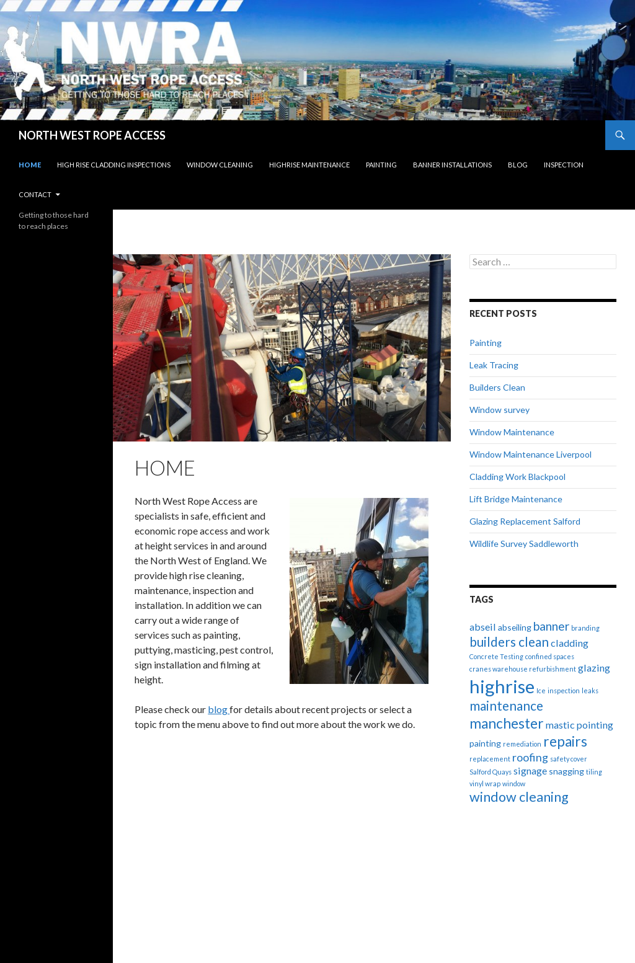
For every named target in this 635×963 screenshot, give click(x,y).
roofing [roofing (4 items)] (530, 757)
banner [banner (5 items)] (551, 626)
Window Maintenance (511, 432)
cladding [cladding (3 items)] (569, 643)
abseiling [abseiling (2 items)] (514, 627)
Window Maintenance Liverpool (530, 454)
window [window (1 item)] (513, 783)
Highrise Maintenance (309, 165)
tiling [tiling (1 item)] (594, 772)
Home (30, 165)
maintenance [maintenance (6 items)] (506, 705)
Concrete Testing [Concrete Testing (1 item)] (496, 656)
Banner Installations (452, 165)
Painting (381, 165)
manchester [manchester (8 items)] (506, 723)
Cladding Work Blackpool (517, 476)
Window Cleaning (220, 165)
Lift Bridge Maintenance (515, 499)
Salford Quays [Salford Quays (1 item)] (490, 772)
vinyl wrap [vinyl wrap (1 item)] (484, 783)
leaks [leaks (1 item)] (590, 690)
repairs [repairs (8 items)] (565, 741)
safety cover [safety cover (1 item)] (568, 759)
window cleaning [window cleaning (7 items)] (519, 797)
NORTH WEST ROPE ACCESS (92, 135)
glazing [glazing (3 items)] (594, 667)
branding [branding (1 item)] (585, 628)
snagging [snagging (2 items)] (566, 771)
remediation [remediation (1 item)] (522, 744)
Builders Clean (497, 387)
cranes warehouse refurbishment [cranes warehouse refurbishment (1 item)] (522, 669)
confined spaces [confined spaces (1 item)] (549, 656)
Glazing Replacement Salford (524, 521)
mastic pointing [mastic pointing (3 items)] (579, 724)
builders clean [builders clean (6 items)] (509, 641)
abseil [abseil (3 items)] (482, 626)
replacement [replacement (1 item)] (489, 759)
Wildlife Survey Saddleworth (524, 543)
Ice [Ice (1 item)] (541, 690)
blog (218, 709)
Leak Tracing (493, 365)
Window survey (499, 409)
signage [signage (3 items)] (530, 770)
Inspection (564, 165)
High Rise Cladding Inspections (114, 165)
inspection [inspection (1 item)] (564, 690)
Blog (518, 165)
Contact (35, 194)
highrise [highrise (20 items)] (502, 686)
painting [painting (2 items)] (485, 743)
